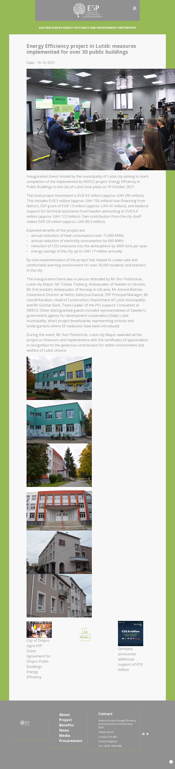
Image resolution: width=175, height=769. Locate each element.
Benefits (66, 725)
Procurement (70, 740)
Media (64, 735)
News (64, 730)
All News (84, 635)
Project (65, 719)
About (64, 714)
